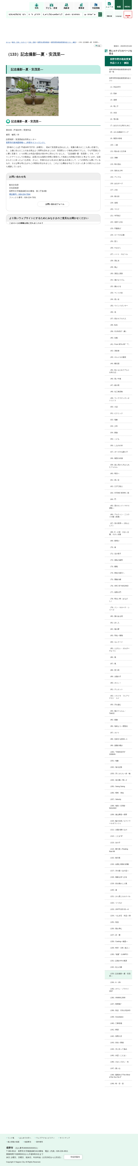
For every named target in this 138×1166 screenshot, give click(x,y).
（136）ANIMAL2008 (117, 998)
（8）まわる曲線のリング (119, 132)
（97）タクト (114, 733)
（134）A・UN (115, 982)
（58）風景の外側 (116, 458)
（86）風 (112, 657)
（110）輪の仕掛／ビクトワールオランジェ (120, 822)
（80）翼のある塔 (116, 616)
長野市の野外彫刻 (43, 42)
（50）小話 (113, 407)
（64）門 (112, 499)
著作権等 (39, 1142)
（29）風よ (113, 267)
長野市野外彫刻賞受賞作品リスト (120, 79)
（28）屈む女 (114, 260)
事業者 (81, 8)
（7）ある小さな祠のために (119, 125)
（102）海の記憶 (115, 767)
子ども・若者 (51, 8)
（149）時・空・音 (116, 1083)
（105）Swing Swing (117, 786)
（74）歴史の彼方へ (117, 573)
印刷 (98, 46)
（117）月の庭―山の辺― (119, 871)
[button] (118, 5)
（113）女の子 (114, 843)
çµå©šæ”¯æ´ (90, 14)
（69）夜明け (114, 541)
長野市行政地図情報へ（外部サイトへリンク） (26, 142)
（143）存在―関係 (116, 1042)
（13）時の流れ (115, 164)
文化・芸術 (32, 42)
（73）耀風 (113, 566)
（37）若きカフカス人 (117, 318)
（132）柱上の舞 (115, 967)
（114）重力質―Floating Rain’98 (118, 850)
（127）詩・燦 (114, 935)
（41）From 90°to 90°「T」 (119, 344)
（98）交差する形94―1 (118, 739)
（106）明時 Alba (116, 793)
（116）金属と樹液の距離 (119, 864)
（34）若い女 (114, 299)
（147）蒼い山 (114, 1068)
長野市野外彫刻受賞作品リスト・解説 (63, 42)
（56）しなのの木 (116, 445)
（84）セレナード (116, 642)
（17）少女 (113, 190)
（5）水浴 (113, 113)
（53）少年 (113, 426)
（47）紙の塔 (114, 385)
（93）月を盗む (115, 704)
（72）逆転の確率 (116, 560)
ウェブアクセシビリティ (45, 1138)
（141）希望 (114, 1030)
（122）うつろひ (115, 903)
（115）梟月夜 (114, 858)
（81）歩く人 (114, 623)
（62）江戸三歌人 (116, 486)
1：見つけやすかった (21, 239)
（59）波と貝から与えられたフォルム (119, 466)
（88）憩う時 (114, 670)
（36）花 (112, 312)
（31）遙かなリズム (117, 280)
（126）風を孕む (115, 928)
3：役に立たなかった (54, 230)
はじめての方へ (25, 1138)
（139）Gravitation (116, 1017)
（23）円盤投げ (115, 228)
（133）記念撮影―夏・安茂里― (120, 975)
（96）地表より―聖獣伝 (118, 726)
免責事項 (27, 1142)
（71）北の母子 (115, 554)
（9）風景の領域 (115, 138)
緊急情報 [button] (127, 15)
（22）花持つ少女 (116, 222)
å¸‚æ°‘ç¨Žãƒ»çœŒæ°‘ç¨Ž (52, 14)
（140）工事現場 (115, 1023)
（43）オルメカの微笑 (117, 357)
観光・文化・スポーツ (19, 42)
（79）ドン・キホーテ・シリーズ (119, 609)
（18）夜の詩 (114, 196)
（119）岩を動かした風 (118, 883)
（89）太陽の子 (115, 676)
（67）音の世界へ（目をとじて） (119, 524)
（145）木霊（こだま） (118, 1055)
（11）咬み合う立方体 (117, 151)
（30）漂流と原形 (116, 273)
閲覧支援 (109, 16)
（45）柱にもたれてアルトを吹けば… (119, 371)
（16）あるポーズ (116, 183)
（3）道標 (113, 100)
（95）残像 (113, 720)
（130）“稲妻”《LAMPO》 (119, 954)
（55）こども (114, 439)
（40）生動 (113, 338)
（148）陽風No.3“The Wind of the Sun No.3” (119, 1076)
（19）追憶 (113, 203)
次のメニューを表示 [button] (100, 14)
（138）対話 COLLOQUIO (119, 1010)
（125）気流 (114, 922)
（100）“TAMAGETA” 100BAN (117, 753)
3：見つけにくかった (60, 239)
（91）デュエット (116, 689)
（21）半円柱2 (114, 216)
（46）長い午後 (115, 379)
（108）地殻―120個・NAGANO (118, 807)
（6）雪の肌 (114, 119)
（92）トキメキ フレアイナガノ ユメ (119, 697)
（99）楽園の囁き (116, 745)
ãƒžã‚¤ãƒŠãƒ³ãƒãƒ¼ (17, 14)
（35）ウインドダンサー (118, 306)
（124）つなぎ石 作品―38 (120, 916)
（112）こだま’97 (116, 836)
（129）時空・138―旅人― (119, 948)
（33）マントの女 (116, 293)
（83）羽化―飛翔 (116, 635)
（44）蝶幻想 (114, 363)
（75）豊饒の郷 (115, 579)
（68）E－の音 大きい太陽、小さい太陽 (119, 533)
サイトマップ (65, 1138)
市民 (36, 8)
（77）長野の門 (115, 592)
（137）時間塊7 (115, 1004)
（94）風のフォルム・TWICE (117, 712)
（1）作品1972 (115, 87)
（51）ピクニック (116, 413)
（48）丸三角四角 (116, 392)
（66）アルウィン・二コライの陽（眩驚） (119, 516)
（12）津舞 (113, 158)
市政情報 (96, 8)
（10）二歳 (113, 145)
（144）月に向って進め (118, 1049)
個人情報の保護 (13, 1142)
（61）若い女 (114, 480)
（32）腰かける (115, 286)
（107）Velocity (115, 799)
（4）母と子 (114, 106)
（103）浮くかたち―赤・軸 (120, 773)
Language (119, 16)
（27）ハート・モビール (118, 254)
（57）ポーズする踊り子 (118, 452)
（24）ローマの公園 (117, 235)
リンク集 (11, 1138)
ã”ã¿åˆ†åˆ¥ (34, 14)
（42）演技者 (114, 351)
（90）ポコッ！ (115, 683)
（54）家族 (113, 432)
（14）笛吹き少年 (116, 170)
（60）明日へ (114, 473)
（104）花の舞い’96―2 (118, 780)
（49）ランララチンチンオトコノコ (119, 399)
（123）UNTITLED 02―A (119, 909)
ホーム (8, 42)
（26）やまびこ (115, 248)
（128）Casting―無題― (118, 941)
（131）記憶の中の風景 (118, 961)
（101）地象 (114, 761)
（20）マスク (114, 209)
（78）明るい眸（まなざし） (118, 600)
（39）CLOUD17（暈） (118, 331)
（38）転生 (113, 325)
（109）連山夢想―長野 (118, 814)
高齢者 (66, 8)
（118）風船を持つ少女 (118, 877)
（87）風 (112, 663)
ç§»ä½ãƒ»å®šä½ (73, 14)
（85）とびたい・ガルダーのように (119, 650)
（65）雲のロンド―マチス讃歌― (119, 507)
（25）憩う (113, 241)
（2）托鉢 (113, 93)
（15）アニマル (115, 177)
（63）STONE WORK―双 (119, 493)
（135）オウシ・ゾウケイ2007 (119, 990)
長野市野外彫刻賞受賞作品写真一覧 (120, 71)
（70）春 (112, 547)
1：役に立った (18, 230)
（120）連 (113, 890)
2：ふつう (34, 230)
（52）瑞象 (113, 420)
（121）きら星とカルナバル (120, 896)
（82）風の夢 (114, 629)
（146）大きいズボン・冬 (119, 1062)
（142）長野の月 (115, 1036)
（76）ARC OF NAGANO (119, 586)
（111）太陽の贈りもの (118, 830)
